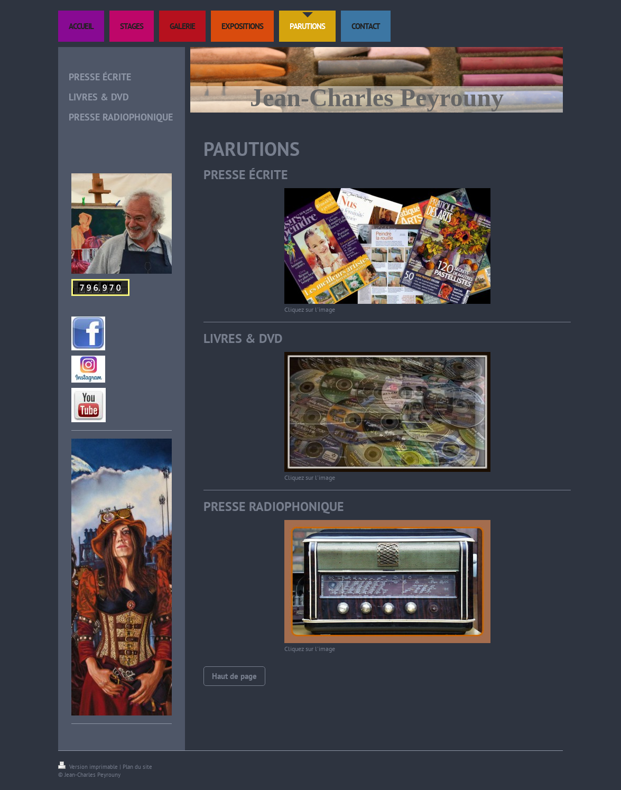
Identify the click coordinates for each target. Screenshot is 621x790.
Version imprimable (88, 766)
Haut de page (234, 676)
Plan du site (137, 766)
